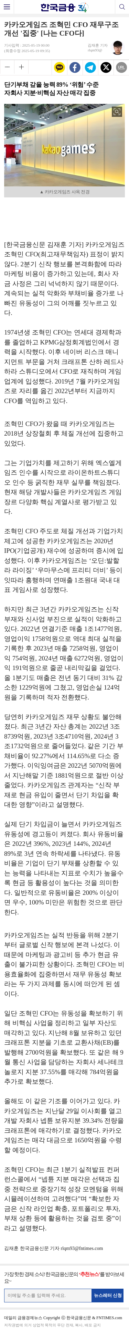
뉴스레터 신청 (108, 1295)
